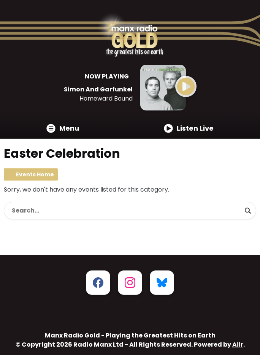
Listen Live (189, 128)
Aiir (237, 344)
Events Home (35, 174)
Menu (62, 128)
